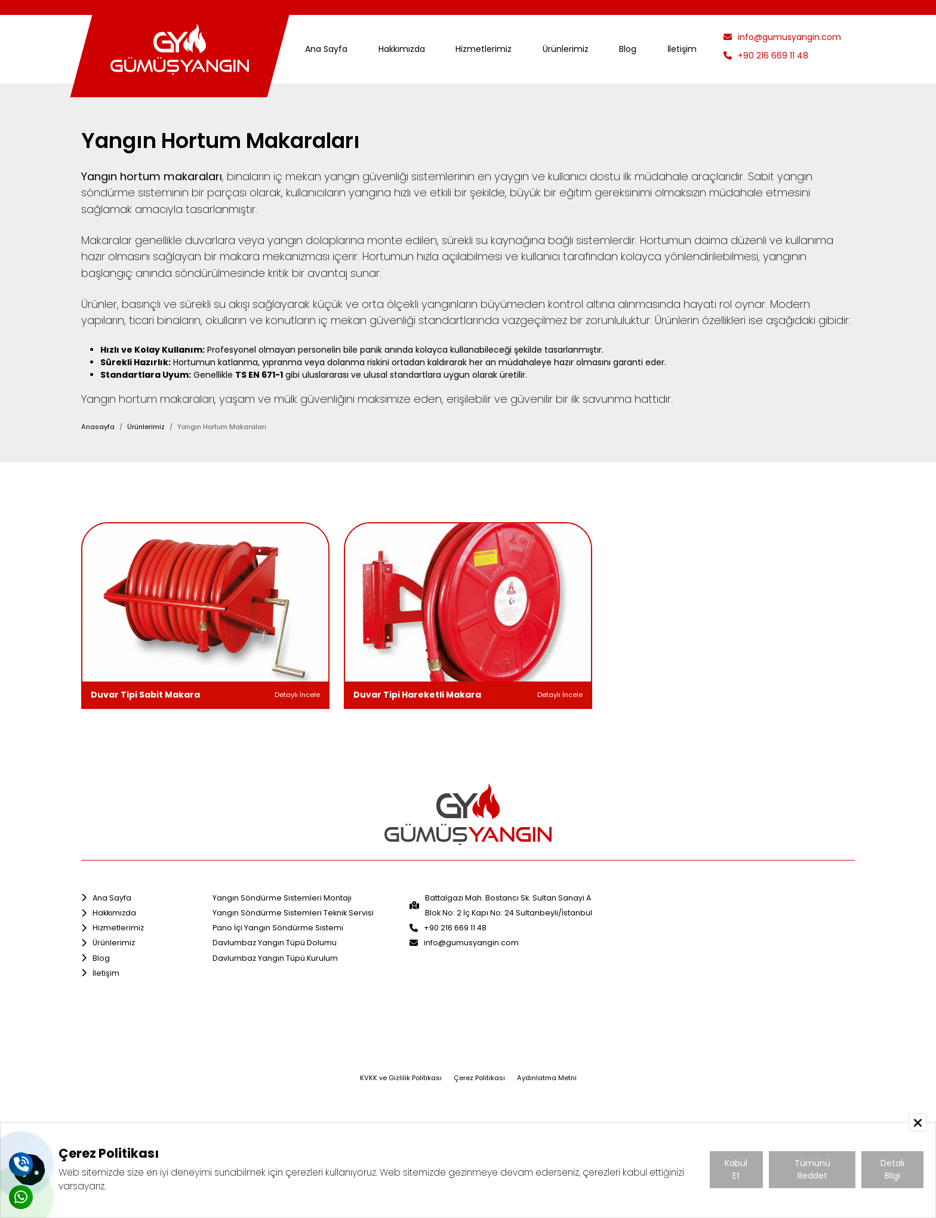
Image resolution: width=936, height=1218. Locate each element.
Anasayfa (98, 426)
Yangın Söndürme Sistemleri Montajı (282, 898)
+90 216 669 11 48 (765, 55)
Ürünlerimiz (566, 49)
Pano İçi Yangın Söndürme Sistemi (278, 928)
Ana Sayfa (326, 49)
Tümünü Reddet (812, 1169)
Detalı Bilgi (892, 1169)
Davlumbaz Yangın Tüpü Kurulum (275, 958)
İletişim (682, 49)
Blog (627, 49)
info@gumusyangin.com (782, 37)
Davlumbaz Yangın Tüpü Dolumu (275, 943)
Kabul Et (736, 1169)
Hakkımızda (401, 49)
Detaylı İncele (297, 694)
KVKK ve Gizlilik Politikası (401, 1078)
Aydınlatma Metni (547, 1078)
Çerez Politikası (479, 1078)
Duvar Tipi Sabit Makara (145, 695)
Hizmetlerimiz (483, 49)
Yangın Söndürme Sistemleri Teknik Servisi (293, 913)
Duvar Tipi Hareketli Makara (417, 695)
